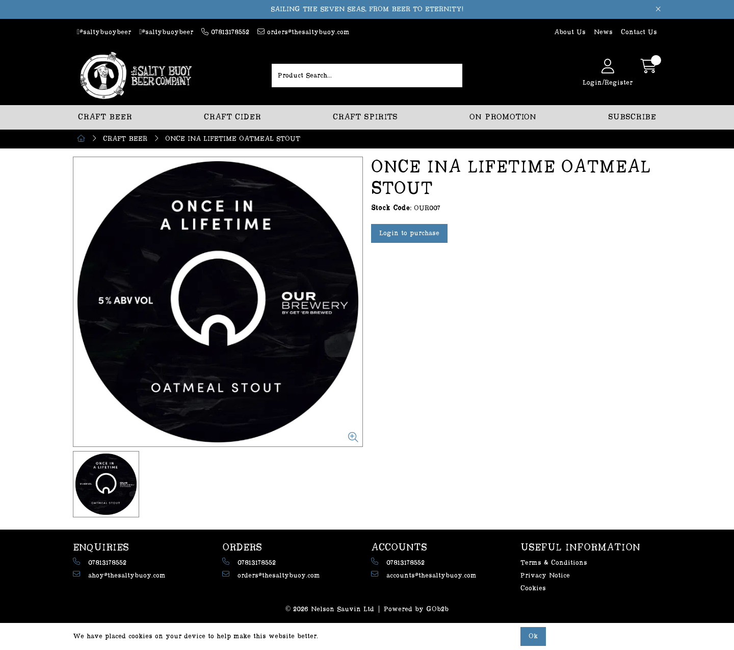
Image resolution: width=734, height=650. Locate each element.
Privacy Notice (545, 575)
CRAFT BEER (105, 117)
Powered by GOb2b (416, 609)
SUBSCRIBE (632, 117)
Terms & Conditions (553, 562)
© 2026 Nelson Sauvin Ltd (330, 609)
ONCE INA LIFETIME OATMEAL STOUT (232, 138)
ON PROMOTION (502, 117)
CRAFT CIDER (232, 117)
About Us (570, 32)
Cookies (533, 588)
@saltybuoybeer (104, 32)
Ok (533, 636)
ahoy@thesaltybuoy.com (119, 574)
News (603, 32)
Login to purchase (409, 233)
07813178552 (225, 32)
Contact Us (639, 32)
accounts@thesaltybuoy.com (424, 574)
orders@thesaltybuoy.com (303, 32)
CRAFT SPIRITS (365, 117)
